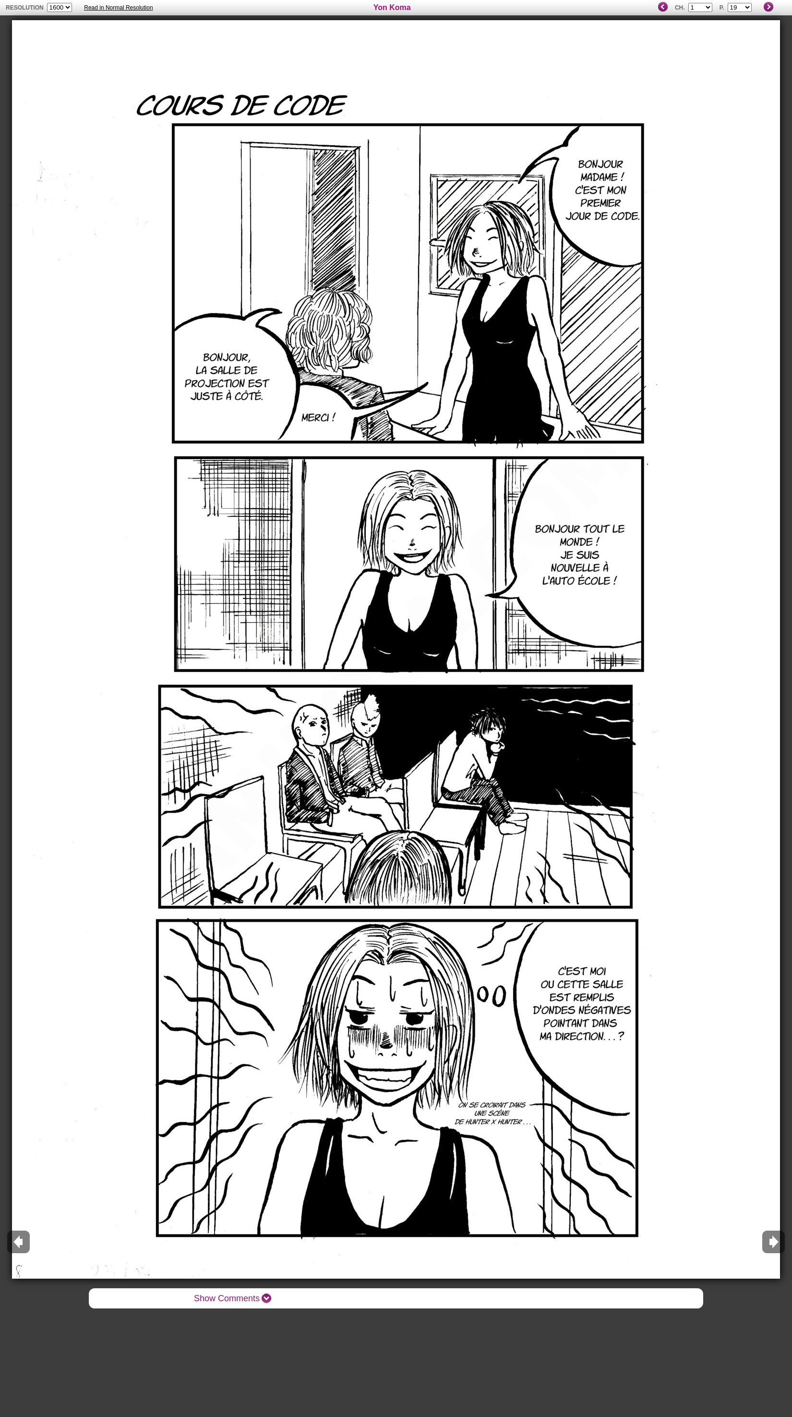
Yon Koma (392, 7)
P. (722, 7)
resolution (25, 7)
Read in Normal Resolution (118, 7)
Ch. (680, 7)
